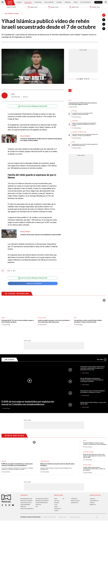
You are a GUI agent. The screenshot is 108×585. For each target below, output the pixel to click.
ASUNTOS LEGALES (75, 508)
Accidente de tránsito (78, 134)
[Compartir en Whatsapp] (103, 29)
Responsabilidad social (26, 506)
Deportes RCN (38, 2)
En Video (10, 360)
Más (101, 360)
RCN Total (57, 508)
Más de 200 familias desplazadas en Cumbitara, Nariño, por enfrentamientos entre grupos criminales (92, 381)
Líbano (3, 318)
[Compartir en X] (103, 24)
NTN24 (55, 506)
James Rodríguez (45, 465)
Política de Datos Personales (50, 525)
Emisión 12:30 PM (53, 7)
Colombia (19, 2)
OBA (37, 515)
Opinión (75, 2)
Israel (8, 271)
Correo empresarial (26, 513)
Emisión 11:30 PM (99, 7)
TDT (63, 506)
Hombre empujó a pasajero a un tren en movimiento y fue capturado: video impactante (54, 322)
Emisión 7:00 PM (76, 7)
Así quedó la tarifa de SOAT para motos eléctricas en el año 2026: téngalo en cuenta (82, 105)
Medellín (3, 465)
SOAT (70, 101)
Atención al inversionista (24, 518)
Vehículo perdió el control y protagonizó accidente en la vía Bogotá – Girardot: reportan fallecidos (83, 138)
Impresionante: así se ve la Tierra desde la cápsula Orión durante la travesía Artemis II (84, 149)
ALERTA (56, 514)
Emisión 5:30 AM (30, 7)
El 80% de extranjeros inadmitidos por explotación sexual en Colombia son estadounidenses (23, 405)
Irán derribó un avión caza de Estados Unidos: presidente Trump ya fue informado (84, 115)
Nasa (73, 146)
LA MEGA (56, 518)
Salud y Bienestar (49, 2)
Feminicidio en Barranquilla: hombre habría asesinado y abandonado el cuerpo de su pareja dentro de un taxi (93, 369)
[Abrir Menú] (2, 2)
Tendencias (67, 2)
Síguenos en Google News (32, 284)
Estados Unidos (42, 318)
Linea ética (39, 513)
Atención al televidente (27, 508)
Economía (59, 2)
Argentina (75, 122)
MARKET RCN (93, 512)
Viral (84, 444)
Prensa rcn (23, 515)
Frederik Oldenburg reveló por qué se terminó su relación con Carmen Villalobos (94, 448)
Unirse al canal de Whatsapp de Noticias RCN (32, 107)
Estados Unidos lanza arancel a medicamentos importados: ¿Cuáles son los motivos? (93, 475)
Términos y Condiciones (78, 525)
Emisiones (6, 7)
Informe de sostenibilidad (39, 509)
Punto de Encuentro (84, 2)
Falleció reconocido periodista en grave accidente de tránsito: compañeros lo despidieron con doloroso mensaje (83, 127)
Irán (73, 112)
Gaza (14, 271)
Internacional (29, 2)
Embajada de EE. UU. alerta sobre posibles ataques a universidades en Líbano (15, 322)
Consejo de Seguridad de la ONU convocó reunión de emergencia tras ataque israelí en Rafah (38, 140)
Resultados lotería (88, 458)
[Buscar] (106, 2)
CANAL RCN (98, 2)
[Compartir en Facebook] (103, 19)
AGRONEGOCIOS (75, 510)
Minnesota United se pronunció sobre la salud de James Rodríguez (57, 469)
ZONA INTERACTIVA (95, 508)
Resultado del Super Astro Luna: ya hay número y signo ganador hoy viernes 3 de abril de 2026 (94, 462)
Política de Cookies (64, 525)
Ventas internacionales (42, 511)
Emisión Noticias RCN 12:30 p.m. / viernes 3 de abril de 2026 (93, 406)
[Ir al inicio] (10, 3)
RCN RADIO (57, 510)
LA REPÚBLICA (74, 506)
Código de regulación (26, 511)
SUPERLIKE (92, 510)
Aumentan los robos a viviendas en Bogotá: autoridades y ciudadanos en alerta (91, 394)
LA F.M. (56, 512)
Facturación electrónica (43, 506)
